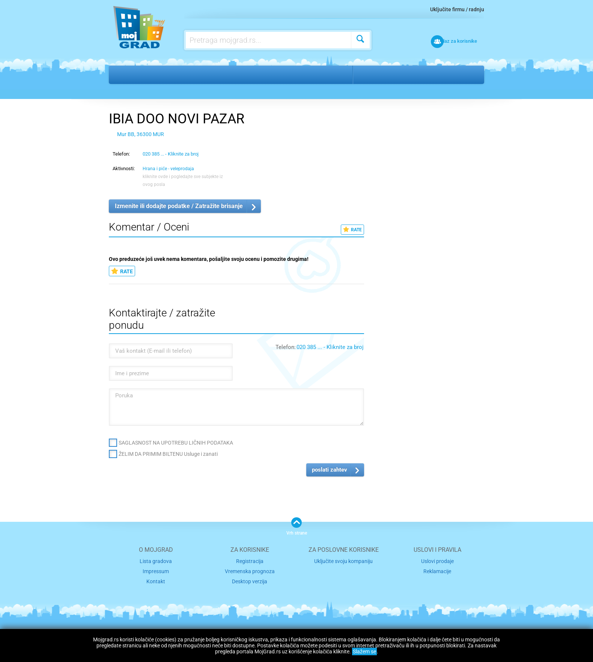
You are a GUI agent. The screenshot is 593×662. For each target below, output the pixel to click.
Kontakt (155, 580)
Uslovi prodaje (437, 561)
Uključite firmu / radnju (457, 9)
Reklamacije (437, 570)
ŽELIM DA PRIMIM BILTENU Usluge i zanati (168, 454)
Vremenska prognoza (249, 570)
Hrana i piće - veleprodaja (223, 75)
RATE (352, 229)
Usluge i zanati (156, 75)
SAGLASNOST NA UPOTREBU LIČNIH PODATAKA (176, 443)
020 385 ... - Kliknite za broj (171, 154)
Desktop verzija (249, 580)
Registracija (249, 561)
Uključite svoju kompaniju (343, 561)
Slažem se (364, 652)
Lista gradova (155, 561)
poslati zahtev (329, 469)
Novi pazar (376, 75)
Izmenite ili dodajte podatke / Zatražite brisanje (179, 206)
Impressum (156, 570)
